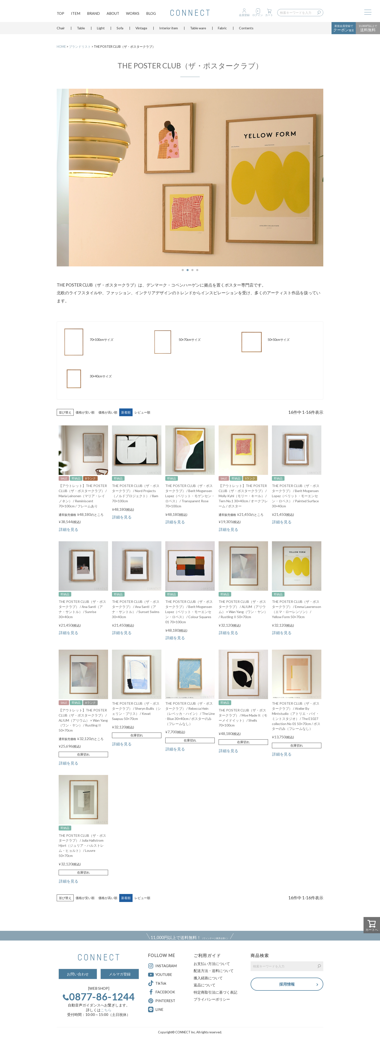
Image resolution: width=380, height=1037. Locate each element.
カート (269, 14)
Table (81, 30)
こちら (106, 1010)
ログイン (257, 14)
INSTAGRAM (162, 966)
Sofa (120, 30)
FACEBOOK (161, 992)
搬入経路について (208, 978)
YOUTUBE (160, 975)
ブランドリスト (80, 46)
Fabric (222, 30)
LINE (159, 1009)
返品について (204, 985)
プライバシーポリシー (212, 999)
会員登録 (244, 14)
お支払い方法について (212, 963)
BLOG (151, 13)
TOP (60, 13)
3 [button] (192, 270)
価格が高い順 (107, 412)
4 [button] (197, 270)
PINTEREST (161, 1001)
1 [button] (182, 270)
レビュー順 (142, 412)
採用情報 (287, 984)
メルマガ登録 (120, 974)
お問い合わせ (78, 974)
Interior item (168, 30)
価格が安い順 (85, 412)
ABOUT (113, 13)
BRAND (93, 13)
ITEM (75, 13)
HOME (61, 46)
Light (101, 30)
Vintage (141, 30)
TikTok (157, 983)
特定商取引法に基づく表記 (215, 992)
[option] (190, 177)
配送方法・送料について (214, 970)
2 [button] (187, 270)
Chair (61, 30)
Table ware (198, 30)
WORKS (132, 13)
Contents (246, 30)
